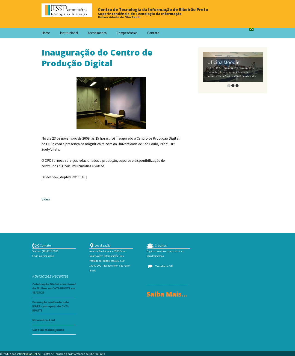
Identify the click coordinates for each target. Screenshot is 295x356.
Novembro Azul (43, 320)
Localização (100, 245)
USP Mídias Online (30, 354)
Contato (153, 33)
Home (45, 33)
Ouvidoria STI (160, 266)
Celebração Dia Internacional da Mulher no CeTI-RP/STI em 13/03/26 (54, 288)
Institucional (69, 33)
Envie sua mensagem (43, 256)
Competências (127, 33)
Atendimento (97, 33)
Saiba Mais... (167, 294)
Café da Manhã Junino (48, 330)
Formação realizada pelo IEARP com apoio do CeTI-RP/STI (50, 306)
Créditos (157, 245)
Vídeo (45, 199)
